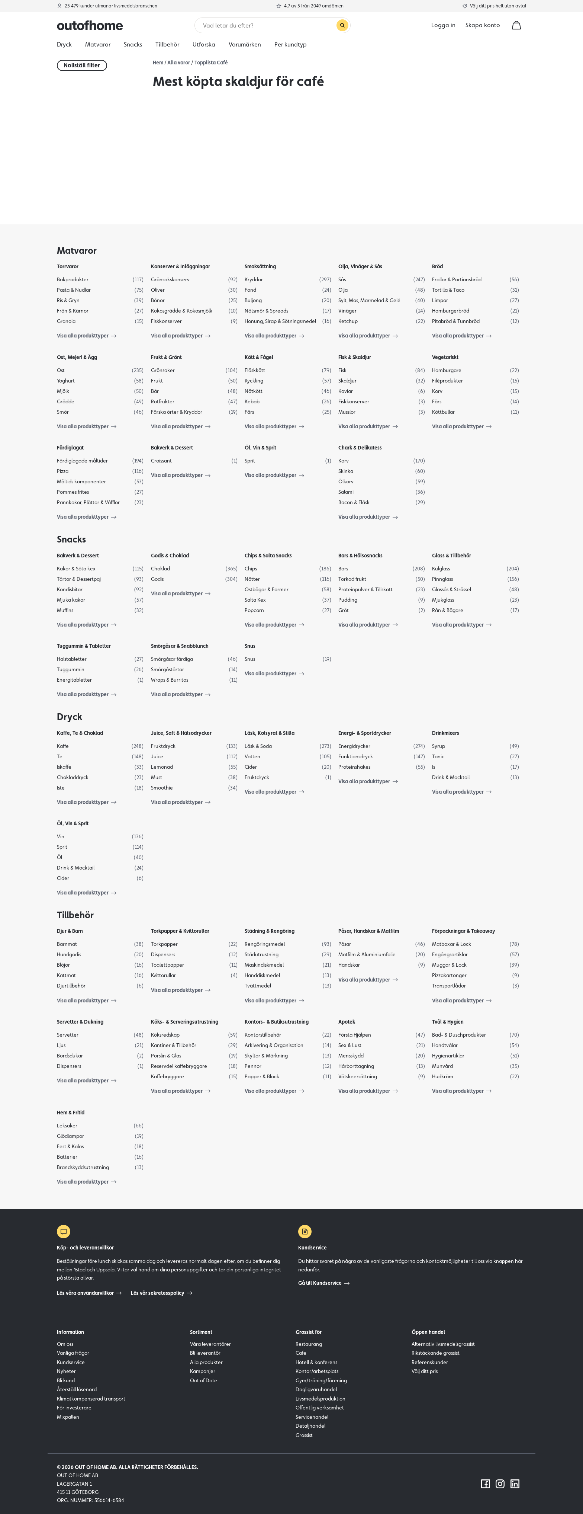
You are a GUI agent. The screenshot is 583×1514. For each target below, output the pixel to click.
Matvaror (77, 250)
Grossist (304, 1435)
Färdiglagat (70, 447)
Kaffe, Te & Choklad (80, 733)
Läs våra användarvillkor (89, 1293)
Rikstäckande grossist (436, 1353)
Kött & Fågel (259, 357)
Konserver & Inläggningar (180, 266)
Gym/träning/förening (321, 1380)
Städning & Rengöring (269, 931)
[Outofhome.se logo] (90, 25)
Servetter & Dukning (80, 1021)
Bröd (437, 266)
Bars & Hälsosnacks (360, 555)
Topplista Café (211, 62)
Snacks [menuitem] (133, 44)
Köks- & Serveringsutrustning (184, 1021)
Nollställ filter (82, 65)
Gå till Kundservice (324, 1283)
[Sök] (269, 25)
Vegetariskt (445, 357)
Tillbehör (75, 915)
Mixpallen (68, 1417)
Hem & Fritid (70, 1112)
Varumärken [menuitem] (245, 44)
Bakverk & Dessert (172, 447)
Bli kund (66, 1380)
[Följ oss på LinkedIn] (514, 1483)
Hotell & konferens (316, 1362)
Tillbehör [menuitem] (167, 44)
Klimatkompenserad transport (91, 1399)
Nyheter (66, 1371)
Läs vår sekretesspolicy (161, 1293)
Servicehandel (312, 1417)
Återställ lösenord (77, 1389)
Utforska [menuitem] (204, 44)
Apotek (346, 1021)
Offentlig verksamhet (320, 1408)
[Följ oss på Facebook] (485, 1483)
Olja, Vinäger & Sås (360, 266)
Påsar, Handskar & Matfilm (368, 931)
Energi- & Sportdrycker (364, 733)
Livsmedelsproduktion (320, 1399)
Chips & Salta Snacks (268, 555)
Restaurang (309, 1344)
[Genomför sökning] (342, 25)
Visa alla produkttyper (86, 335)
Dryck (69, 716)
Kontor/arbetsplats (317, 1371)
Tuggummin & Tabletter (84, 646)
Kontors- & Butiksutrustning (277, 1021)
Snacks (71, 539)
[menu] (291, 45)
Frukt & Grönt (166, 357)
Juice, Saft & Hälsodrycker (181, 733)
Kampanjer (202, 1371)
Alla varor (178, 62)
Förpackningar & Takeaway (463, 931)
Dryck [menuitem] (64, 44)
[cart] (516, 25)
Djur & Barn (70, 931)
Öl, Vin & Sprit (260, 447)
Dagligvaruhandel (316, 1389)
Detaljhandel (310, 1426)
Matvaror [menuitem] (97, 44)
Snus (250, 646)
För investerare (74, 1408)
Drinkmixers (445, 733)
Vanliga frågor (73, 1353)
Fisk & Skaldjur (354, 357)
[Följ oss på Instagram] (500, 1483)
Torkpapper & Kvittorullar (180, 931)
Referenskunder (430, 1362)
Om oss (65, 1344)
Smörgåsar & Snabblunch (180, 646)
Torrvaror (67, 266)
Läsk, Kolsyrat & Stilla (269, 733)
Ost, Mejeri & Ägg (77, 357)
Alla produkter (206, 1362)
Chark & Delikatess (360, 447)
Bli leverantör (205, 1353)
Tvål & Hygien (448, 1021)
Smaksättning (260, 266)
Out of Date (203, 1380)
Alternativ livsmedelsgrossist (443, 1344)
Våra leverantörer (210, 1344)
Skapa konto (483, 25)
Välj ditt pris (425, 1371)
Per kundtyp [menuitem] (290, 44)
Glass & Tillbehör (451, 555)
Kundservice (71, 1362)
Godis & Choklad (170, 555)
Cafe (301, 1353)
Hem (158, 62)
